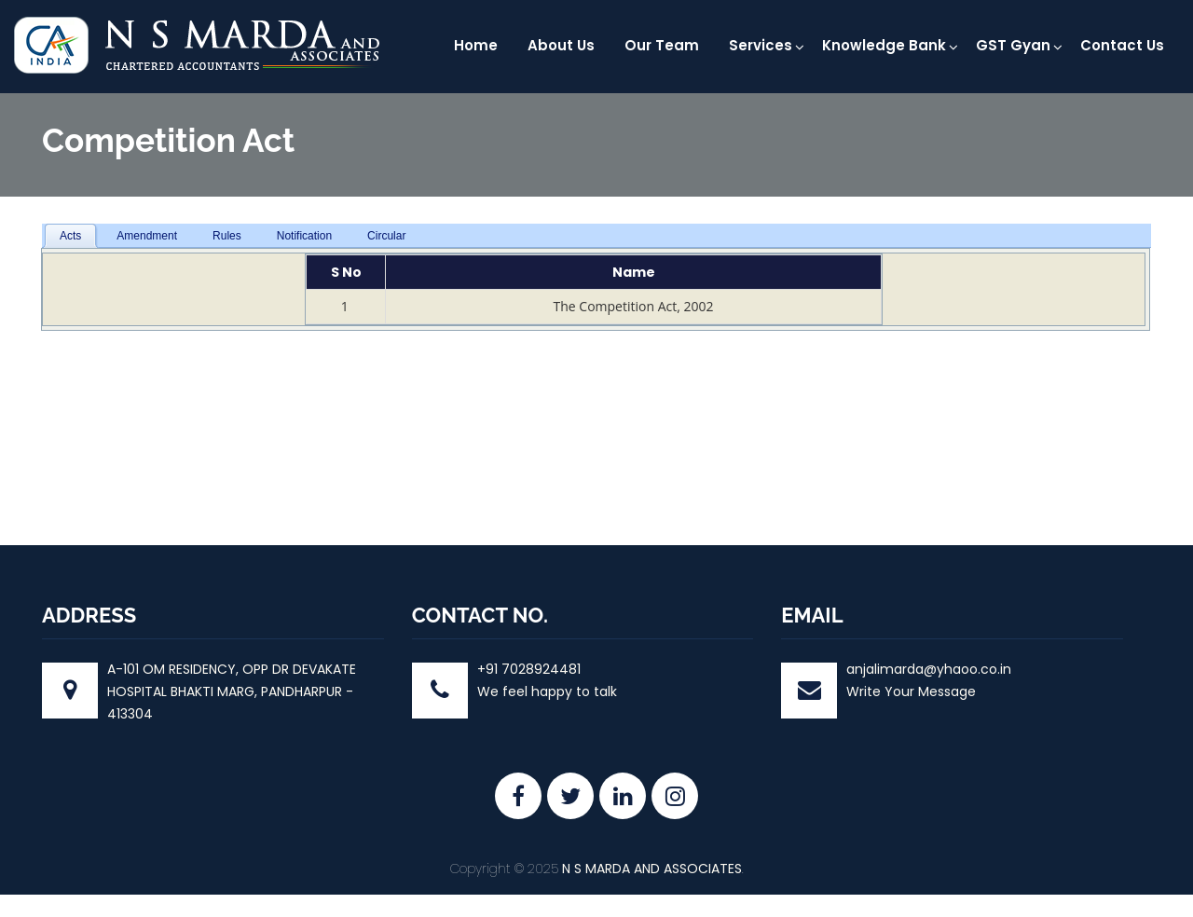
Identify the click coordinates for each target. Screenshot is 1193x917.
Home (476, 45)
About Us (561, 45)
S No (346, 272)
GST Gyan (1013, 45)
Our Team (661, 45)
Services (760, 45)
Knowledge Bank (884, 45)
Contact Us (1122, 45)
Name (633, 272)
